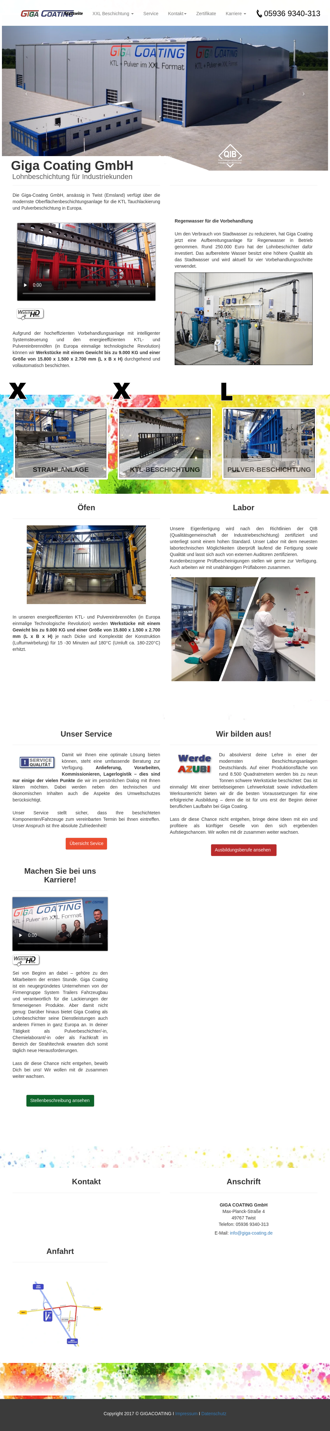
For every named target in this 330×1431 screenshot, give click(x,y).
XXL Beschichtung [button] (113, 13)
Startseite (73, 13)
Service (151, 13)
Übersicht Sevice (86, 843)
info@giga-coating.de (251, 1233)
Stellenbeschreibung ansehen (60, 1100)
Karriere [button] (236, 13)
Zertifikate (206, 13)
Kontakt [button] (177, 13)
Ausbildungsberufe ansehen (243, 849)
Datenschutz (214, 1413)
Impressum (186, 1413)
